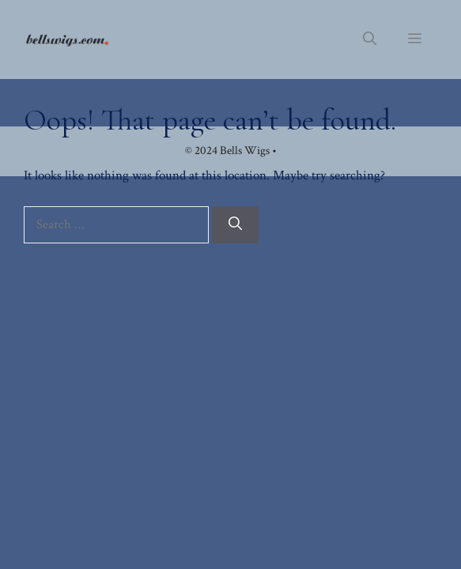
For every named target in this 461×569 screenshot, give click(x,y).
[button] (369, 39)
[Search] (235, 225)
